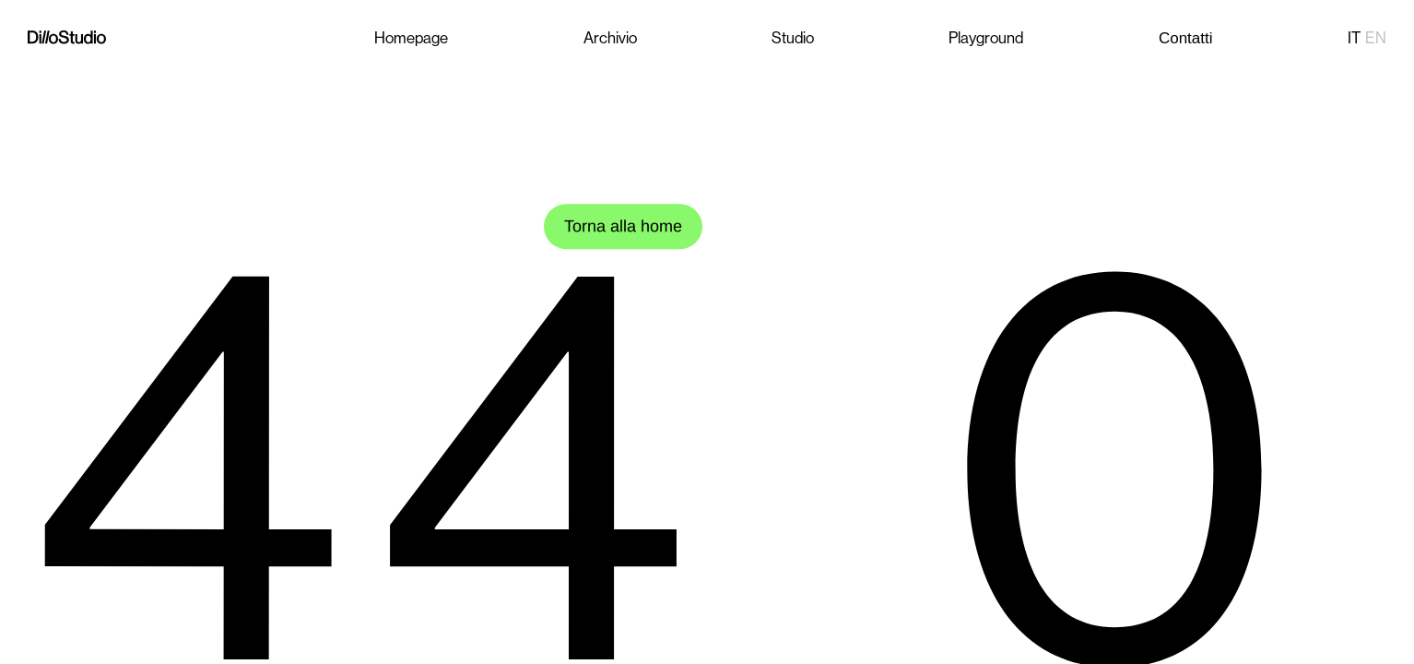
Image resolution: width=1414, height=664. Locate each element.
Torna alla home (623, 226)
